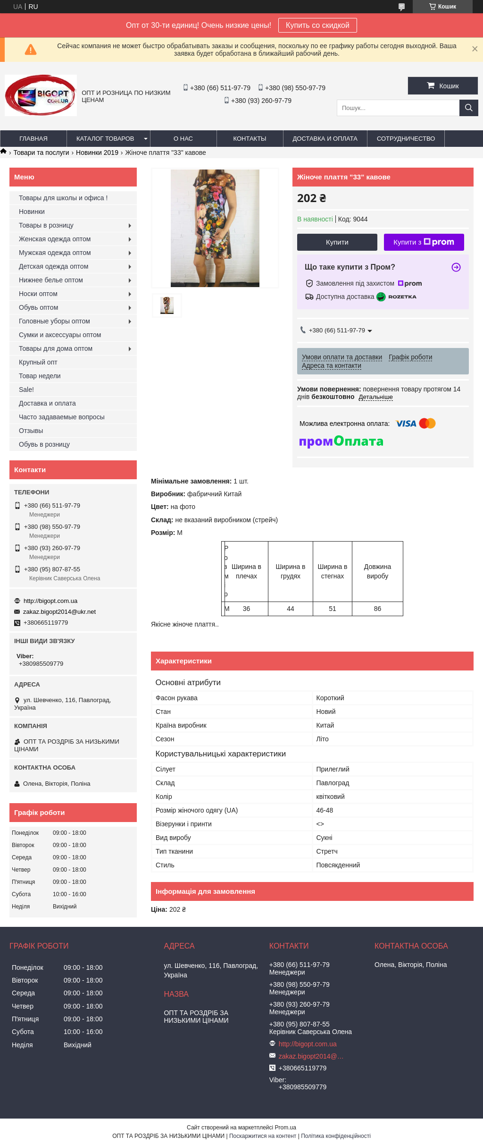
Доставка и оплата (325, 138)
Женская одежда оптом (55, 239)
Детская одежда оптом (53, 266)
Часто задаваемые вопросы (62, 417)
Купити (337, 242)
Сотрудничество (406, 138)
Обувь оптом (38, 307)
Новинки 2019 (97, 152)
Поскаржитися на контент (262, 1136)
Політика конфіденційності (336, 1136)
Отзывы (31, 430)
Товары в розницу (46, 225)
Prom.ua (285, 1127)
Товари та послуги (41, 152)
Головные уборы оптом (54, 321)
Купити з (423, 242)
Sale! (26, 389)
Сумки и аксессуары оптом (60, 335)
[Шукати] (468, 108)
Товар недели (40, 376)
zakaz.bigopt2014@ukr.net (59, 611)
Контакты (249, 138)
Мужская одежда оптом (55, 252)
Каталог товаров (105, 138)
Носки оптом (38, 293)
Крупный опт (38, 362)
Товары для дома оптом (55, 348)
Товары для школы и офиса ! (63, 198)
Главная (33, 138)
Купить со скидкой (318, 25)
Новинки (32, 211)
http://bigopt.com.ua (50, 600)
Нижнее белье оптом (51, 280)
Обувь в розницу (44, 444)
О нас (183, 138)
